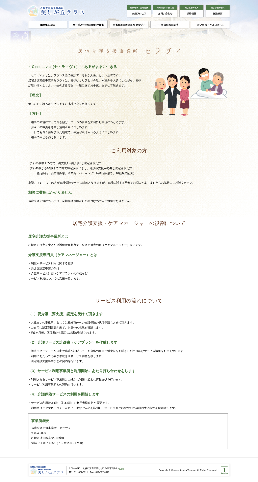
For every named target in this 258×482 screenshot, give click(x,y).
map (121, 468)
